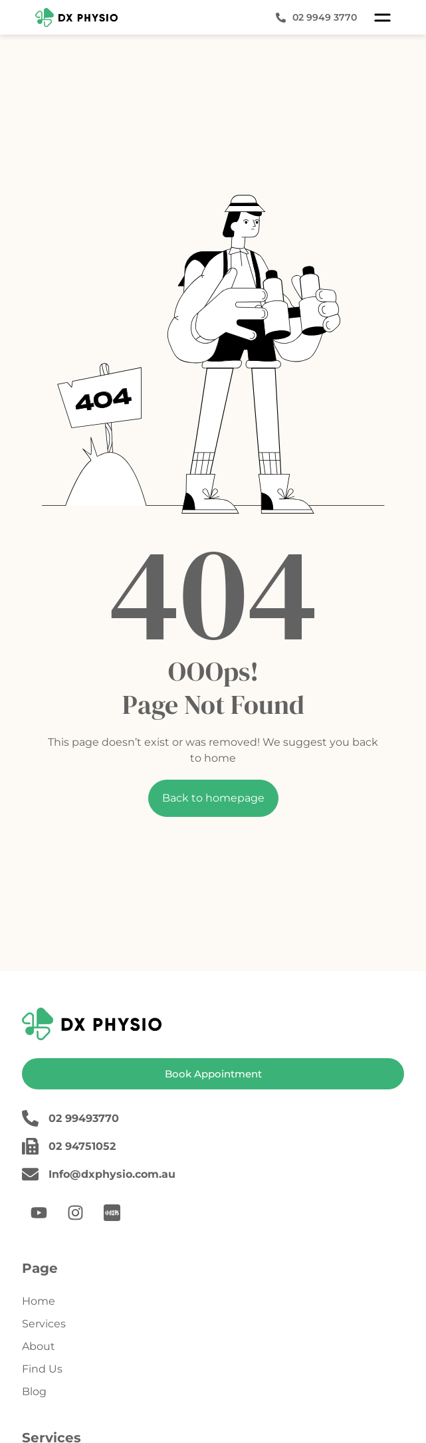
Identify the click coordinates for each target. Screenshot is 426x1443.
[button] (382, 17)
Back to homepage (213, 798)
